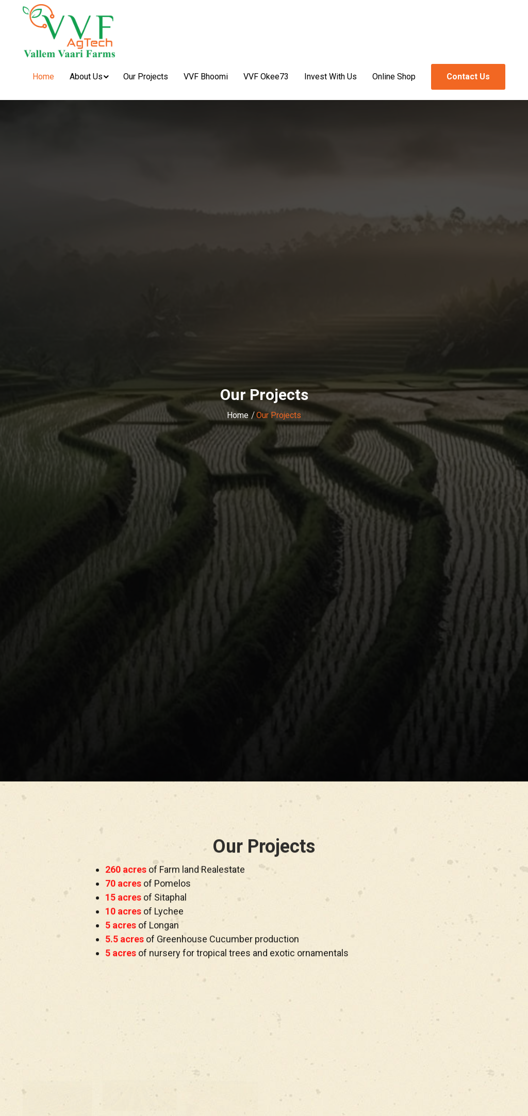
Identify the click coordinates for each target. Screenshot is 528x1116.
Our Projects (145, 76)
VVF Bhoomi (206, 76)
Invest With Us (330, 76)
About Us (86, 76)
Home (43, 76)
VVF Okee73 (266, 76)
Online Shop (394, 76)
